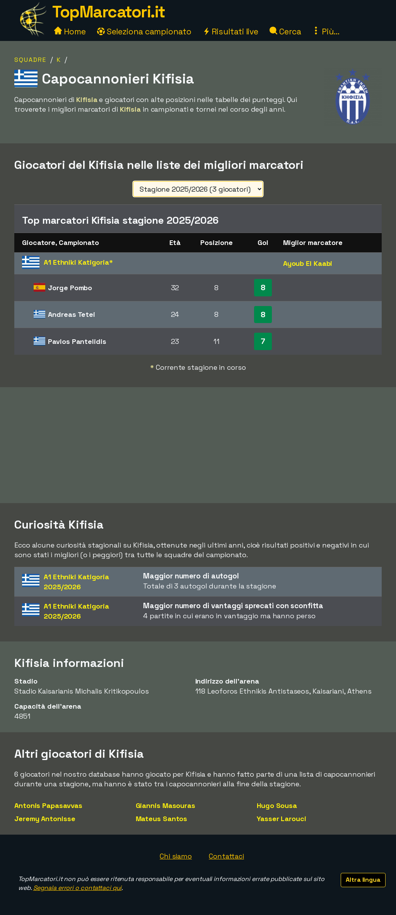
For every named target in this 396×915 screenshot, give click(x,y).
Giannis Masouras (165, 805)
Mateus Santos (162, 818)
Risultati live (231, 31)
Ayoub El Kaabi (308, 263)
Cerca (285, 31)
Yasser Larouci (281, 818)
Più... (325, 31)
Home (70, 31)
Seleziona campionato (144, 31)
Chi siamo (176, 856)
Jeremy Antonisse (44, 818)
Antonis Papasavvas (48, 805)
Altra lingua (363, 880)
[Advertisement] (198, 445)
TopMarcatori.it (108, 12)
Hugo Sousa (277, 805)
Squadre (30, 60)
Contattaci (226, 856)
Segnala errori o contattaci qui (77, 888)
